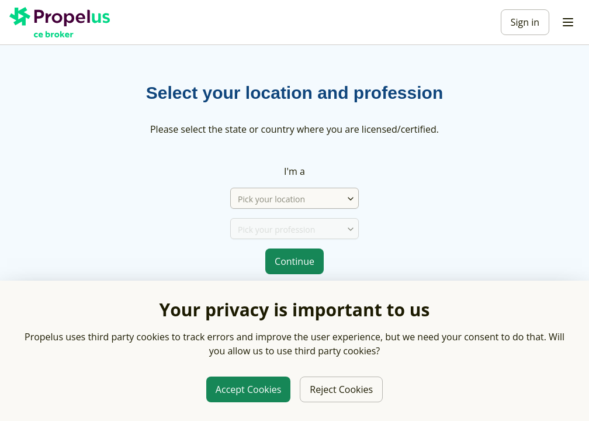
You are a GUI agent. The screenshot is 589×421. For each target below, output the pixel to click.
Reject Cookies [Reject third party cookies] (341, 389)
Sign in (525, 22)
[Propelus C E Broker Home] (62, 22)
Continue (294, 261)
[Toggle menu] (568, 22)
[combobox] (350, 198)
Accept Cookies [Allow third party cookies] (248, 389)
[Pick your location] (288, 198)
